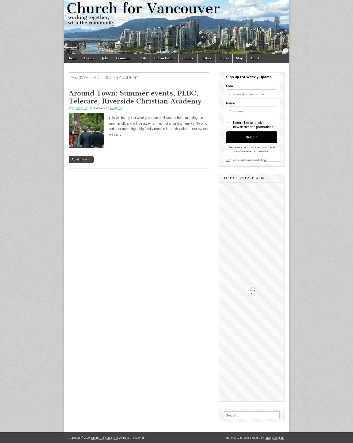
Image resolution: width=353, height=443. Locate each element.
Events (89, 58)
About (254, 58)
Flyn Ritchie (79, 107)
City (144, 58)
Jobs (105, 58)
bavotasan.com (274, 437)
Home (72, 58)
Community (124, 58)
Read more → (81, 159)
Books (224, 58)
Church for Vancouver (104, 437)
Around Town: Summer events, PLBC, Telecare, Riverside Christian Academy (135, 97)
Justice (206, 58)
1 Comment (117, 107)
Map (239, 58)
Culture (188, 58)
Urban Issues (164, 58)
